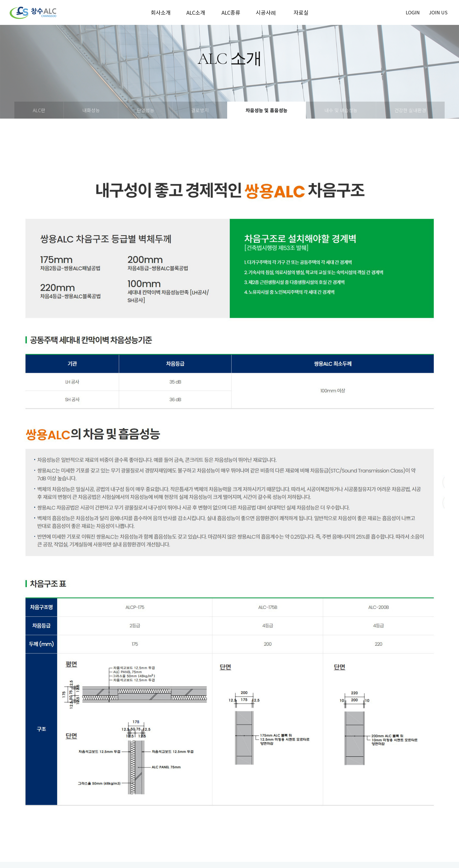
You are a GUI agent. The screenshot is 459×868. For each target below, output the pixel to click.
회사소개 (161, 12)
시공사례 (266, 12)
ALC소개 (195, 12)
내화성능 (91, 110)
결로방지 (200, 110)
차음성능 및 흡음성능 (266, 110)
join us (438, 12)
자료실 (301, 12)
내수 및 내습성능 (340, 110)
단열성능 (145, 110)
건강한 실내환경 (410, 110)
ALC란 (39, 110)
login (413, 12)
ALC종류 (231, 12)
